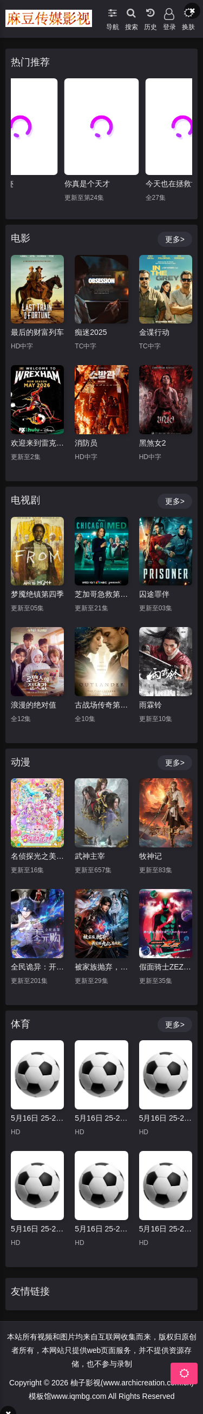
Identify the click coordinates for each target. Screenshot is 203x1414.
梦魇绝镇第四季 (37, 594)
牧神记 (150, 856)
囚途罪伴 (154, 594)
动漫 (20, 762)
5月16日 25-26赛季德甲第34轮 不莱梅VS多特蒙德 (165, 1118)
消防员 (86, 443)
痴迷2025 (91, 332)
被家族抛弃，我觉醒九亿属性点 (101, 966)
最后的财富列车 (37, 332)
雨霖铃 (150, 705)
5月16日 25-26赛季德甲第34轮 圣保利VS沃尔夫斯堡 (101, 1228)
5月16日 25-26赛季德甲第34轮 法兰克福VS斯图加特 (37, 1118)
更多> (175, 239)
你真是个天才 (87, 183)
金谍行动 (154, 332)
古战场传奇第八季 (101, 705)
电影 (20, 238)
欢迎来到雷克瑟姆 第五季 (37, 443)
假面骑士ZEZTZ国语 (165, 966)
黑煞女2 (152, 443)
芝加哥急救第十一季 (101, 594)
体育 (20, 1024)
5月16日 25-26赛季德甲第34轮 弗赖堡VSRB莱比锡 (165, 1228)
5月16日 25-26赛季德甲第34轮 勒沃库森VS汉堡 (37, 1228)
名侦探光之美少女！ (37, 856)
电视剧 (25, 500)
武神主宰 (90, 856)
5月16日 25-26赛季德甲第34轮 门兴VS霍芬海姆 (101, 1118)
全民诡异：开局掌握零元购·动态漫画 (37, 966)
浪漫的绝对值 (33, 705)
